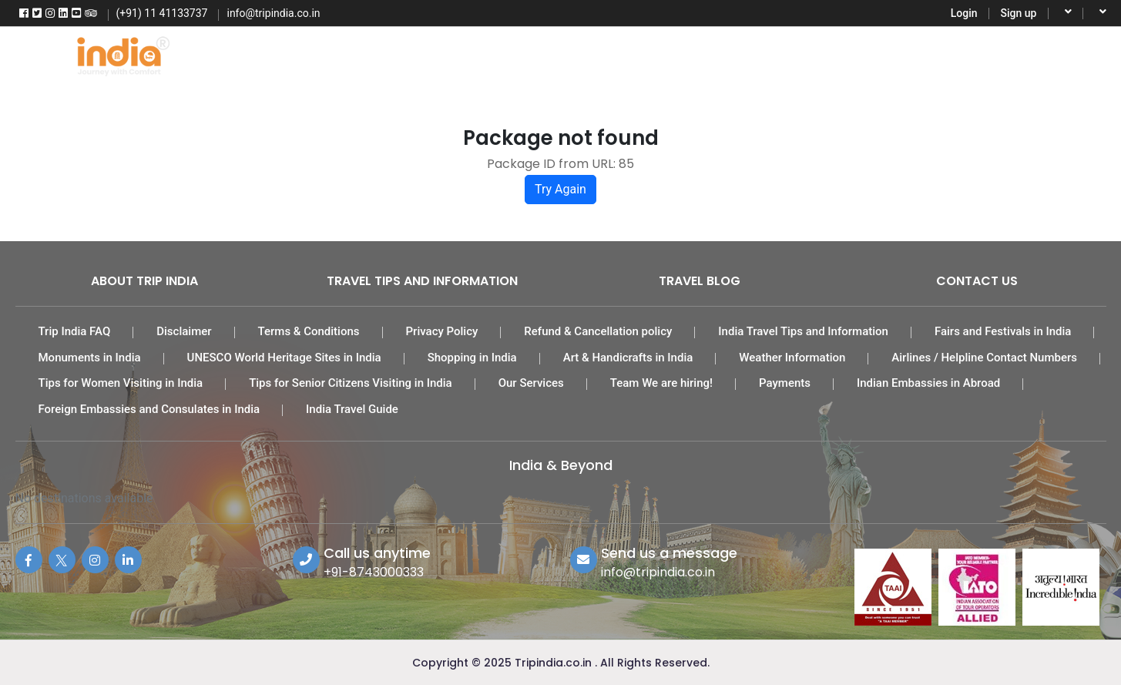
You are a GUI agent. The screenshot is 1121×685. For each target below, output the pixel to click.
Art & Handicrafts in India (628, 357)
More (967, 54)
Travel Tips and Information (422, 281)
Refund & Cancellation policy (598, 331)
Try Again (560, 189)
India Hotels (553, 54)
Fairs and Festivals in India (1003, 331)
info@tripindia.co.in (658, 572)
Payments (785, 383)
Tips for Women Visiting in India (121, 383)
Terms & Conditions (309, 331)
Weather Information (792, 357)
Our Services (531, 383)
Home (241, 54)
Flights (326, 54)
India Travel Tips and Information (803, 331)
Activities (765, 54)
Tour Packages (433, 54)
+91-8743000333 (374, 572)
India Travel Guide (352, 409)
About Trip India (144, 281)
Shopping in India (472, 357)
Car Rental (664, 54)
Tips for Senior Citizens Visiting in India (350, 383)
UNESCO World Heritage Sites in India (284, 357)
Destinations (872, 54)
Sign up (1019, 13)
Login (964, 13)
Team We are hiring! (661, 383)
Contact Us (977, 281)
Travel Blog (699, 281)
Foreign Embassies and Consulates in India (149, 409)
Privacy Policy (442, 331)
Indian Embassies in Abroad (928, 383)
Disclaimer (183, 331)
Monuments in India (90, 357)
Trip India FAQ (75, 331)
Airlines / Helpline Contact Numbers (984, 357)
